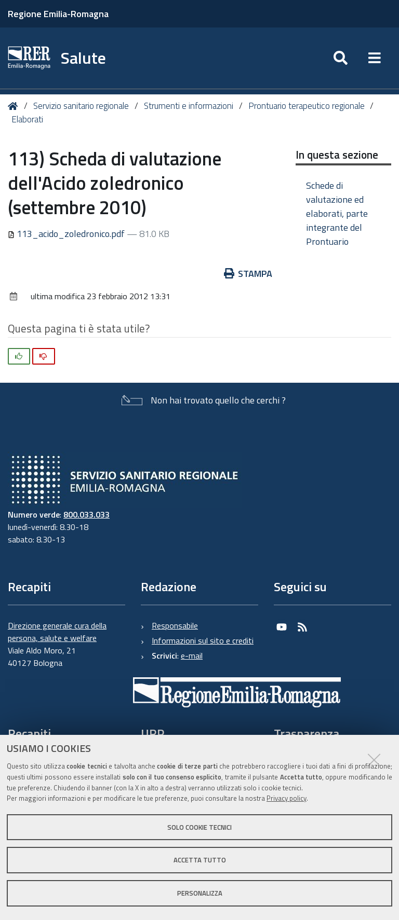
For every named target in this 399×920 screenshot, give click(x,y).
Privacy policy (287, 798)
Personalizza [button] (199, 893)
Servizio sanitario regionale (81, 106)
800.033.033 (86, 514)
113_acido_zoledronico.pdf (67, 234)
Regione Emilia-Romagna (58, 14)
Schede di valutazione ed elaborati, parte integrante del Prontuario (337, 213)
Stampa (248, 274)
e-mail (192, 655)
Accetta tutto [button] (200, 860)
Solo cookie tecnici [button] (199, 827)
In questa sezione (337, 154)
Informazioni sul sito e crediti (203, 640)
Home (15, 106)
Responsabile (175, 625)
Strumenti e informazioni (188, 106)
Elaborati (27, 119)
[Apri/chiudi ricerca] (340, 58)
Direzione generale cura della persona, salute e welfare (57, 631)
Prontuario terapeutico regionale (306, 106)
